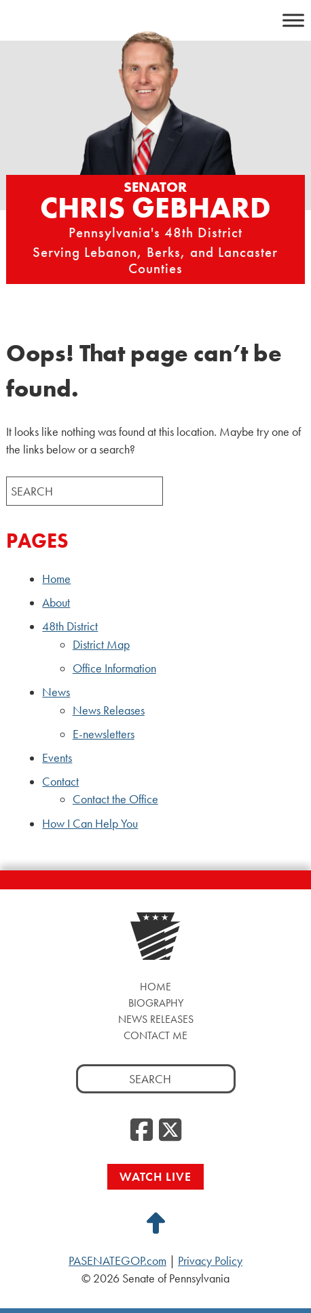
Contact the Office (115, 799)
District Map (101, 644)
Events (57, 757)
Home (56, 578)
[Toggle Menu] (293, 20)
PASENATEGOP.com (117, 1260)
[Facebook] (141, 1130)
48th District (70, 626)
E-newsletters (103, 734)
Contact (60, 781)
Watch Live (155, 1176)
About (56, 602)
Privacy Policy (210, 1260)
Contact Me (155, 1035)
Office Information (114, 668)
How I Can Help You (90, 823)
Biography (155, 1003)
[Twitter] (170, 1130)
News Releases (109, 710)
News (56, 692)
